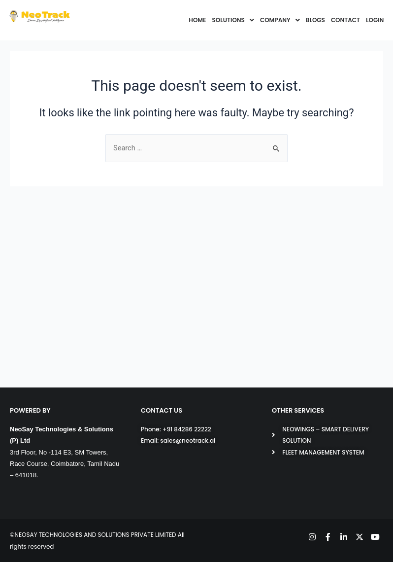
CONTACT (345, 20)
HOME (197, 20)
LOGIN (375, 20)
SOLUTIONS (233, 20)
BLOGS (315, 20)
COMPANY (280, 20)
